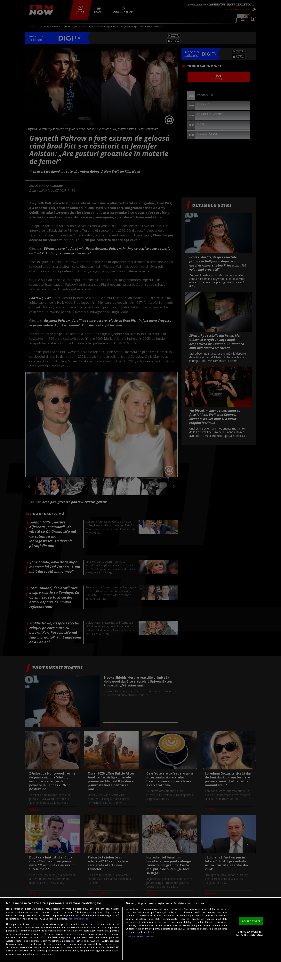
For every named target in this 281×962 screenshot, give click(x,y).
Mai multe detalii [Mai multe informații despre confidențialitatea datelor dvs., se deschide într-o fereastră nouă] (79, 918)
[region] (140, 929)
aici (73, 940)
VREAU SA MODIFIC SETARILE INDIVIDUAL (249, 933)
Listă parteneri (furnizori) (141, 936)
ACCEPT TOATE (251, 921)
